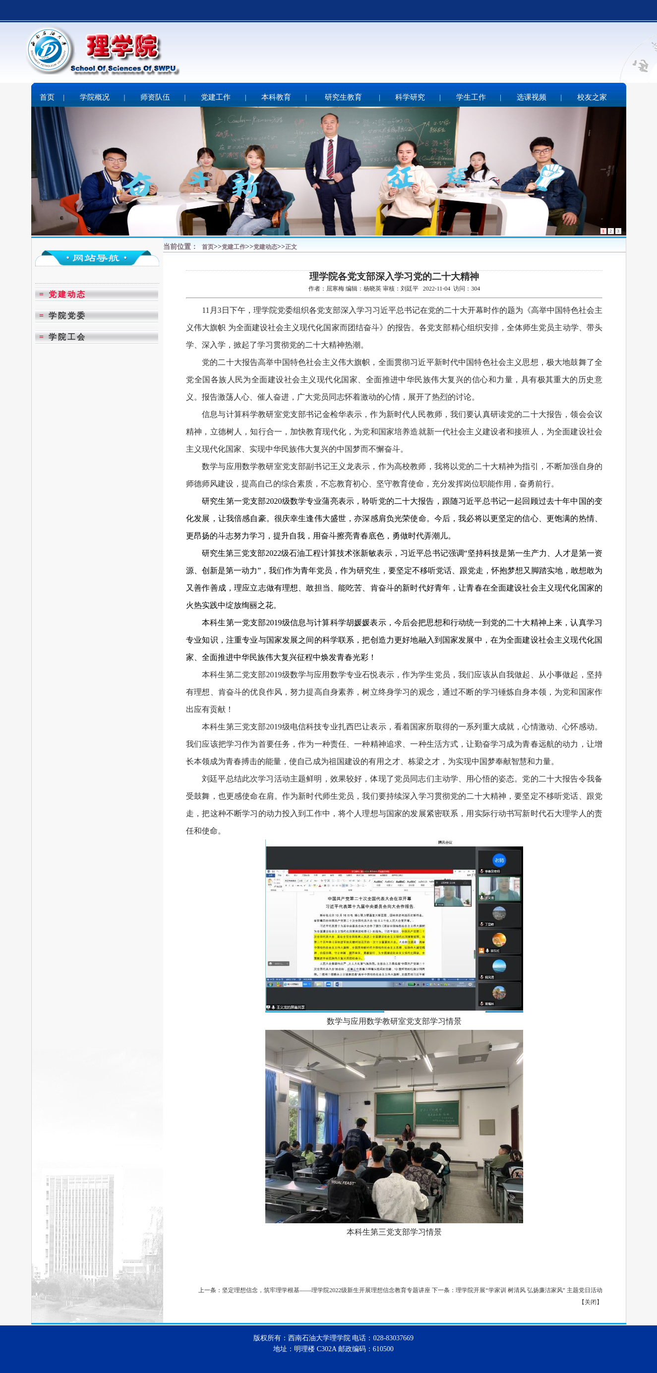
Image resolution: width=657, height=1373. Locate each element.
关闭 (591, 1302)
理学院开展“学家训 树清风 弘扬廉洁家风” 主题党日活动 (529, 1290)
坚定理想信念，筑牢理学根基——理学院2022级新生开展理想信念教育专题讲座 (326, 1290)
